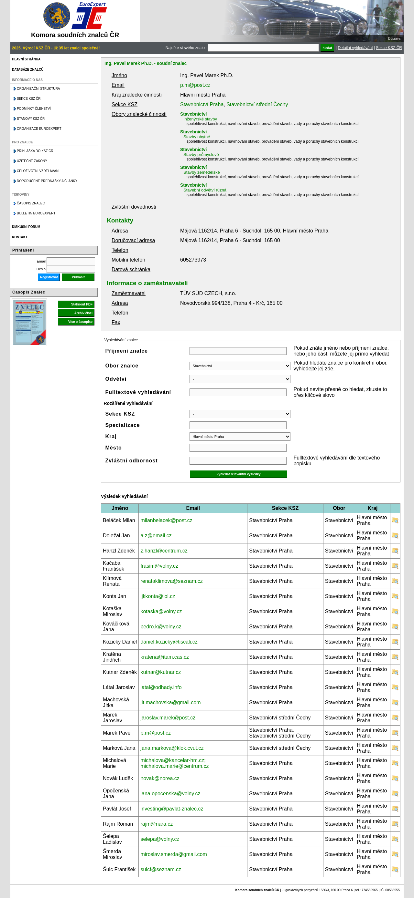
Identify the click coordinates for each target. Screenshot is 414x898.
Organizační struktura (38, 88)
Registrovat (49, 277)
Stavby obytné (196, 136)
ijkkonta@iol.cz (157, 596)
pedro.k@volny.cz (160, 626)
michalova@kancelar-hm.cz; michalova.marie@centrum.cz (174, 763)
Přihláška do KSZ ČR (35, 151)
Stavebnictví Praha (201, 104)
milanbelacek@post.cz (166, 520)
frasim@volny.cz (159, 566)
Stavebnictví (193, 114)
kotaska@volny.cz (161, 611)
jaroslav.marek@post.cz (167, 717)
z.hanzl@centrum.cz (163, 550)
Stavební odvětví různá (204, 190)
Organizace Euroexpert (39, 128)
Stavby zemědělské (201, 172)
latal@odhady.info (160, 687)
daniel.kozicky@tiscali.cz (168, 642)
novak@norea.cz (159, 778)
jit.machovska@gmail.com (170, 702)
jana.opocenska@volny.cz (170, 793)
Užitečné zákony (32, 161)
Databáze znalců (27, 69)
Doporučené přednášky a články (47, 181)
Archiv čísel (83, 313)
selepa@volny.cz (159, 839)
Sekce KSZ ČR (389, 48)
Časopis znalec (31, 203)
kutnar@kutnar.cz (160, 672)
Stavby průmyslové (201, 154)
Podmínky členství (34, 108)
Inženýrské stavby (200, 119)
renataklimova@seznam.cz (171, 581)
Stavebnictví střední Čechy (257, 104)
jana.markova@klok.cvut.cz (171, 748)
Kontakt (19, 237)
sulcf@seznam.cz (160, 869)
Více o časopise (80, 322)
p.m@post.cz (195, 85)
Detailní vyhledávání (355, 48)
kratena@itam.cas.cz (164, 657)
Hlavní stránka (26, 59)
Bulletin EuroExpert (36, 213)
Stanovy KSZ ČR (31, 118)
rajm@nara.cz (156, 824)
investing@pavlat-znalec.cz (171, 808)
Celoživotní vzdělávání (38, 171)
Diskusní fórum (26, 227)
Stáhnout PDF (82, 304)
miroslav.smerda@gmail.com (173, 854)
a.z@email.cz (155, 535)
